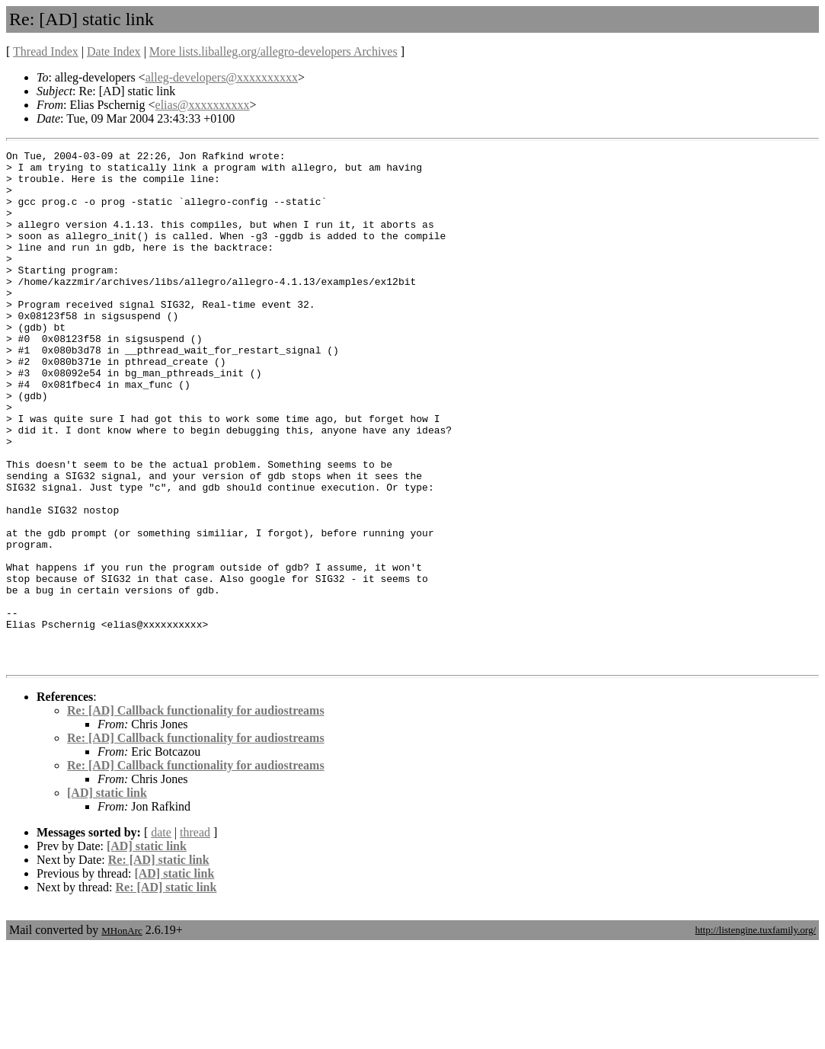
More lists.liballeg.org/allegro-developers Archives (273, 51)
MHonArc (121, 1033)
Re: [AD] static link (158, 962)
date (161, 935)
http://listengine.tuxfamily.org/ (755, 1032)
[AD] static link (107, 895)
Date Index (114, 51)
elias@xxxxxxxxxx (202, 104)
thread (195, 935)
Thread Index (45, 51)
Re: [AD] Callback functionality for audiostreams (196, 813)
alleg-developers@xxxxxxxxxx (221, 77)
